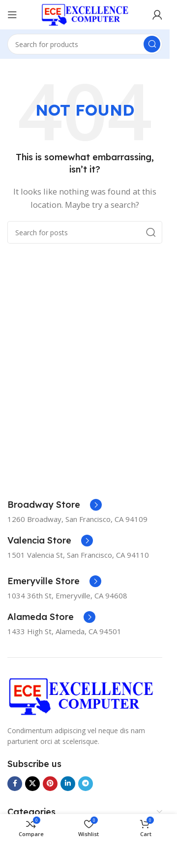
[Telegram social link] (85, 783)
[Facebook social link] (14, 783)
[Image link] (81, 695)
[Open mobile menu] (12, 15)
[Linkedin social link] (67, 783)
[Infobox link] (54, 505)
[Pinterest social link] (50, 783)
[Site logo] (85, 14)
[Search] (84, 44)
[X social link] (32, 783)
